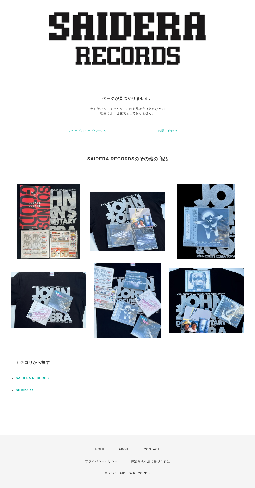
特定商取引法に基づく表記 (150, 461)
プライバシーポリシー (101, 461)
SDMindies (24, 390)
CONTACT (152, 449)
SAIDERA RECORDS (32, 378)
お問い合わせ (168, 131)
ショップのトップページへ (87, 131)
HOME (100, 449)
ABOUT (124, 449)
